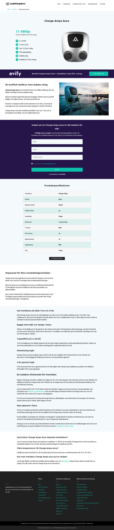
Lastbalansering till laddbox (85, 492)
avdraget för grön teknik (64, 426)
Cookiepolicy (42, 495)
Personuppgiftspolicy (44, 498)
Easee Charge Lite (61, 498)
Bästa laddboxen (81, 484)
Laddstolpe (80, 500)
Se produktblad (57, 258)
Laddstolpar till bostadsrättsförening (88, 503)
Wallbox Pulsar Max (61, 508)
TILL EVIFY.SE (99, 73)
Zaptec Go (59, 511)
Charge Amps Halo (61, 487)
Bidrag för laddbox (82, 487)
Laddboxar (66, 4)
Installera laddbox (82, 490)
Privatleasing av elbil (82, 508)
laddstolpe (64, 461)
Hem (58, 4)
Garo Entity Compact (62, 500)
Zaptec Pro (59, 514)
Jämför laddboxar (43, 487)
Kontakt (102, 4)
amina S (58, 484)
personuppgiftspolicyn (49, 164)
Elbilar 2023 (80, 506)
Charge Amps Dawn (61, 492)
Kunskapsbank (92, 4)
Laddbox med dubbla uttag (85, 495)
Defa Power (59, 495)
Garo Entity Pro (60, 503)
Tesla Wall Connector (62, 506)
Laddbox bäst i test (79, 4)
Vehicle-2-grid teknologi (36, 391)
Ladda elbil (41, 490)
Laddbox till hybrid (82, 498)
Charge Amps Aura (61, 490)
